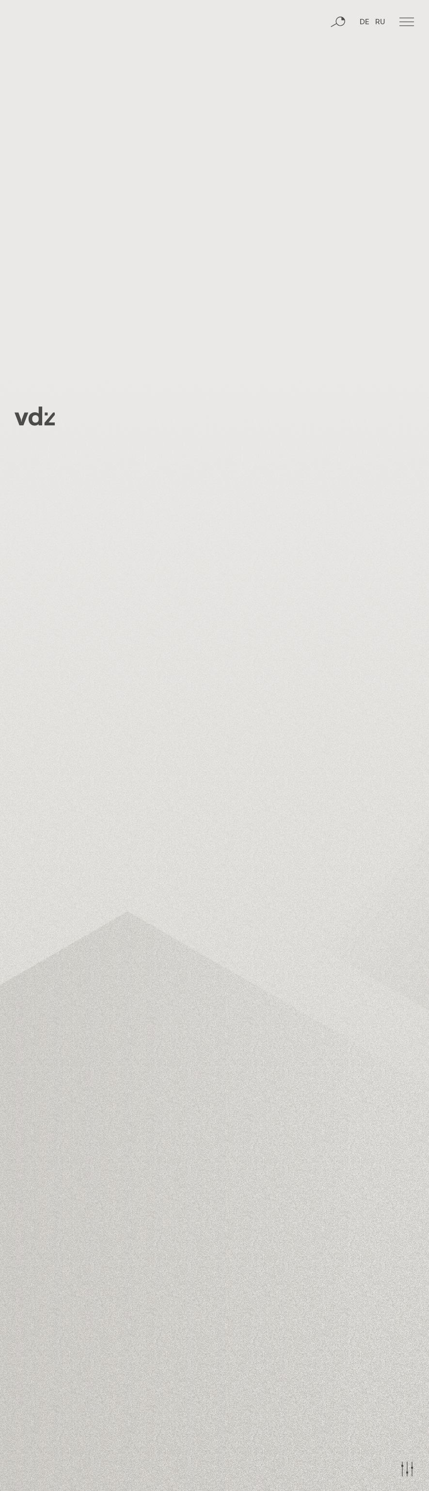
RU (380, 61)
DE (364, 61)
